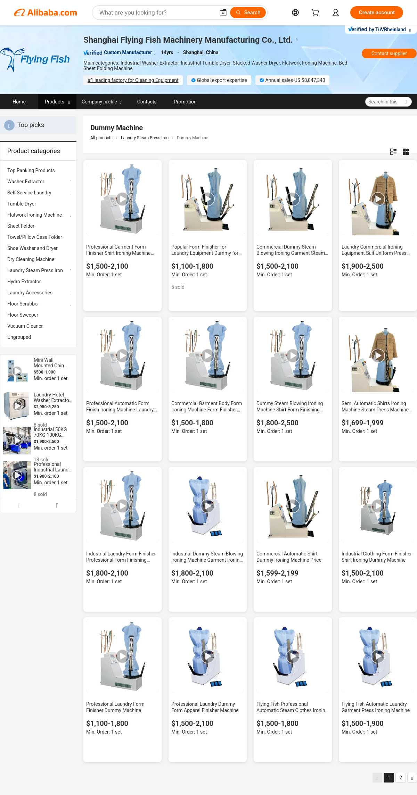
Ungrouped (19, 337)
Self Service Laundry (29, 192)
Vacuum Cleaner (25, 326)
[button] (223, 12)
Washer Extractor (25, 181)
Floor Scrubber (23, 304)
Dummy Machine (192, 137)
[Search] (248, 12)
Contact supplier (389, 53)
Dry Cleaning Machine (30, 259)
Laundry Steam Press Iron (35, 270)
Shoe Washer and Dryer (32, 248)
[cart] (316, 13)
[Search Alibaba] (156, 12)
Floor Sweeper (22, 315)
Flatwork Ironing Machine (34, 215)
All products (101, 137)
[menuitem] (38, 170)
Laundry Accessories (29, 292)
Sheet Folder (20, 226)
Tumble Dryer (21, 204)
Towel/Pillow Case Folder (34, 237)
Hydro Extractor (24, 281)
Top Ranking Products (31, 170)
